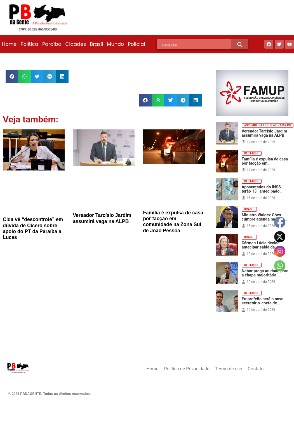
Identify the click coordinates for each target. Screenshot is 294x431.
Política (29, 44)
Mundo (115, 44)
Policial (136, 44)
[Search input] (197, 45)
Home (9, 44)
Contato (256, 368)
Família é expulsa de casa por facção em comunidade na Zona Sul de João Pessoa (173, 221)
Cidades (75, 44)
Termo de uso (228, 368)
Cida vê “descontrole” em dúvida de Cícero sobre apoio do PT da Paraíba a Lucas (33, 228)
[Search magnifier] (239, 44)
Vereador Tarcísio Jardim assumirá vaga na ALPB (102, 218)
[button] (12, 76)
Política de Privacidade (187, 368)
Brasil (96, 44)
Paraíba (52, 44)
